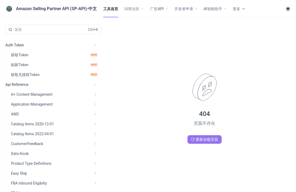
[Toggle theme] (288, 8)
